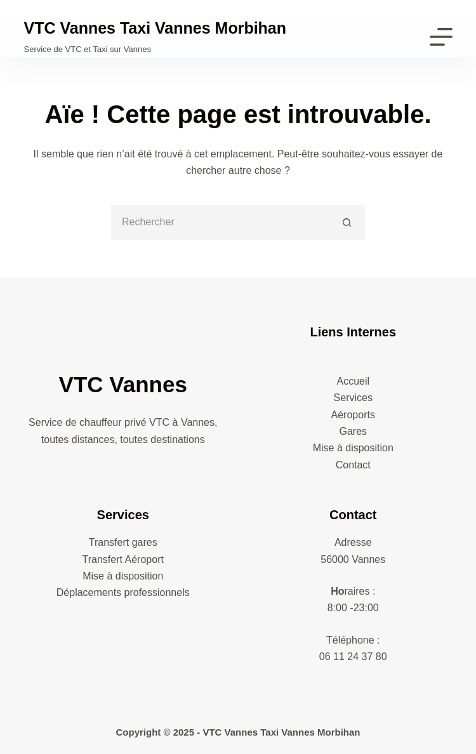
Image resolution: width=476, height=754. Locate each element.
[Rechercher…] (220, 222)
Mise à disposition (353, 447)
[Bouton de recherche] (347, 222)
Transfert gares (123, 542)
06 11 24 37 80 (353, 656)
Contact (353, 465)
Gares (353, 431)
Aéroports (353, 414)
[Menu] (441, 36)
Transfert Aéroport (123, 559)
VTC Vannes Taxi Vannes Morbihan (155, 28)
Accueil (352, 381)
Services (353, 397)
